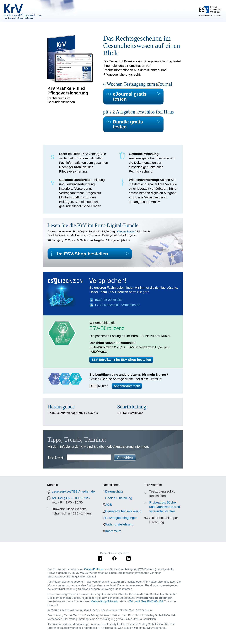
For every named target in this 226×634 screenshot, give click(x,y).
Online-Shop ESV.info (104, 601)
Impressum (113, 531)
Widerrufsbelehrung (119, 524)
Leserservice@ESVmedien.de (73, 491)
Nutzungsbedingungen (121, 518)
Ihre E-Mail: (56, 457)
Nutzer (103, 386)
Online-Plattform (94, 569)
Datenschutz (114, 491)
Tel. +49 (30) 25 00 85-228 (71, 498)
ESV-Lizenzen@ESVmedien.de (117, 305)
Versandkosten (126, 231)
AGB (108, 504)
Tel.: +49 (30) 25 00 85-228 (146, 601)
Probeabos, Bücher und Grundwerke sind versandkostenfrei (164, 507)
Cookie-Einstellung (118, 498)
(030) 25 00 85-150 (109, 300)
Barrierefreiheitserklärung (123, 511)
